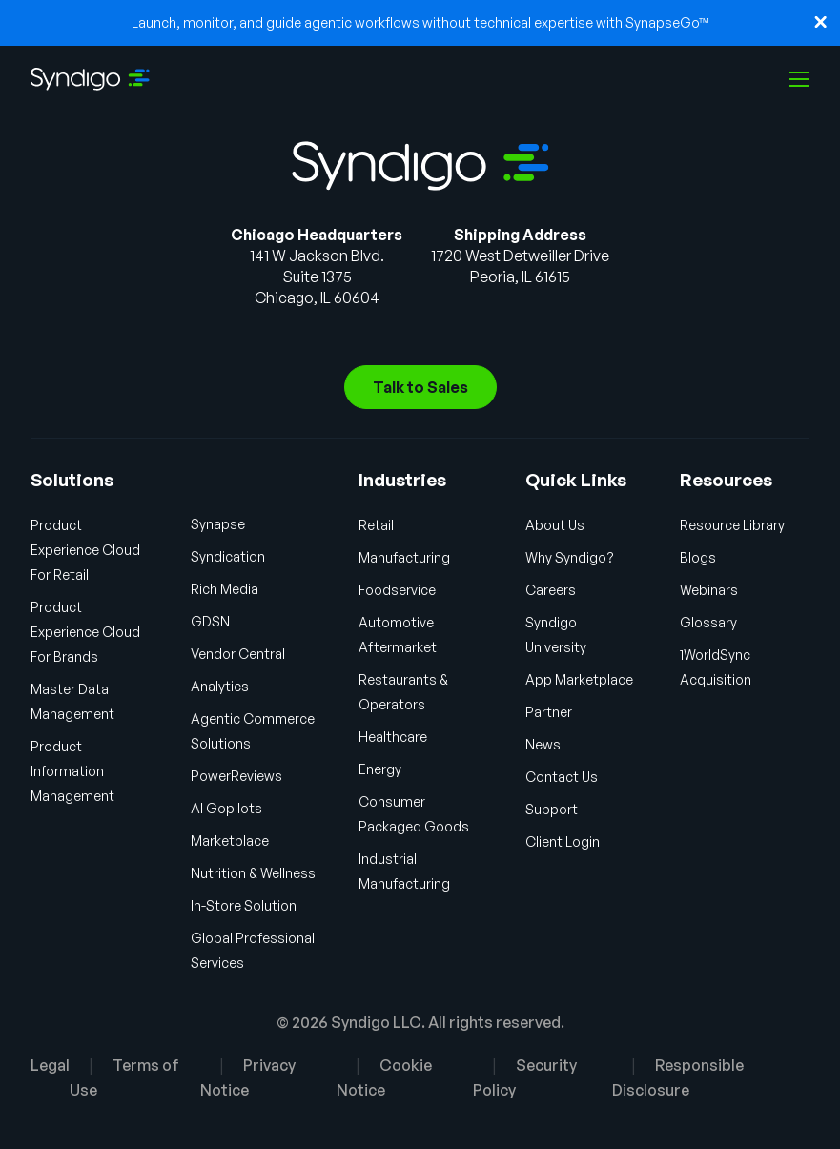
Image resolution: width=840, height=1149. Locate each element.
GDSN (210, 621)
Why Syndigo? (569, 557)
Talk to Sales (420, 387)
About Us (554, 525)
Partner (548, 712)
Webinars (709, 590)
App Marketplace (579, 679)
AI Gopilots (226, 808)
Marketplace (230, 840)
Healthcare (393, 736)
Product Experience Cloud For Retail (85, 550)
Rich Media (224, 589)
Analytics (220, 686)
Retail (376, 525)
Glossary (708, 622)
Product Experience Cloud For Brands (85, 632)
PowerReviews (236, 776)
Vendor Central (238, 654)
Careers (550, 590)
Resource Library (732, 525)
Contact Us (561, 777)
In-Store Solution (244, 905)
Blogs (698, 557)
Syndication (228, 556)
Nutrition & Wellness (253, 873)
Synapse (218, 524)
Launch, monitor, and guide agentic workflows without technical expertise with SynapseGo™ (420, 22)
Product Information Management (72, 771)
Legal (50, 1065)
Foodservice (397, 590)
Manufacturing (404, 557)
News (543, 744)
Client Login (562, 841)
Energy (380, 769)
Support (551, 809)
